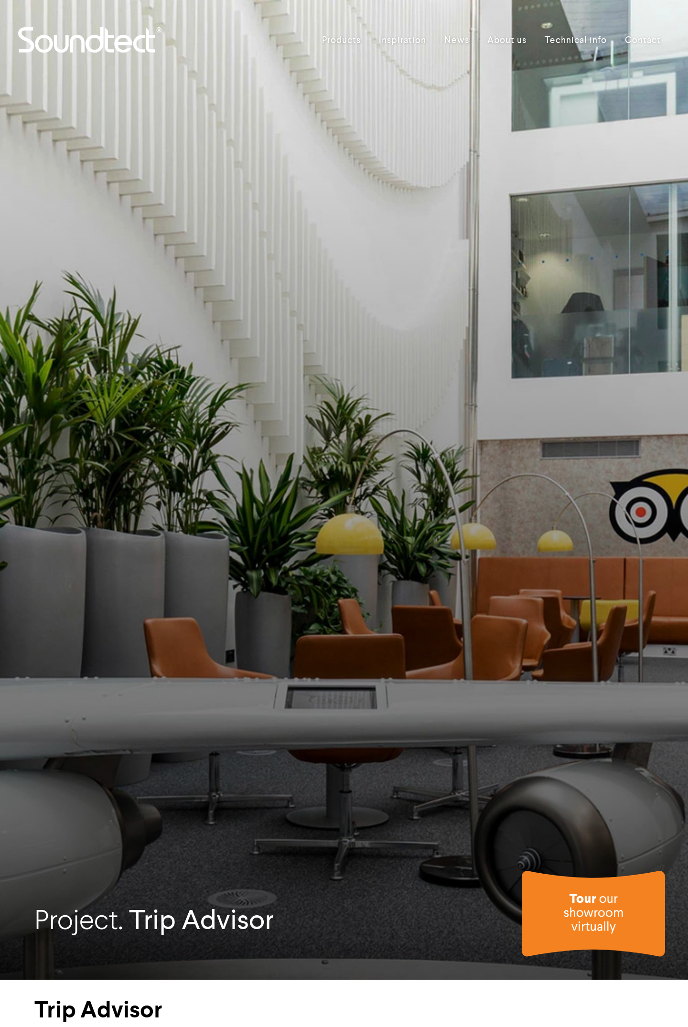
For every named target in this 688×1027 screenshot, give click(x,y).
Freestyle (137, 995)
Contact (643, 40)
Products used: (65, 995)
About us (507, 40)
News (456, 40)
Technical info (576, 40)
